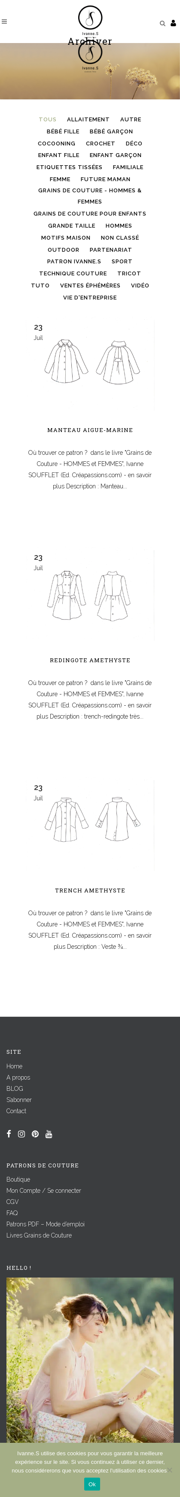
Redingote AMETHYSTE (90, 660)
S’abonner (19, 1099)
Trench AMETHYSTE (90, 890)
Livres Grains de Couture (39, 1235)
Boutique (18, 1179)
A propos (18, 1077)
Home (14, 1066)
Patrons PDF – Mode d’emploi (45, 1224)
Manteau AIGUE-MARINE (90, 430)
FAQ (12, 1213)
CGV (12, 1201)
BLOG (14, 1088)
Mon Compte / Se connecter (43, 1190)
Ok (92, 1484)
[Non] (169, 1470)
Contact (16, 1111)
